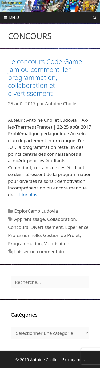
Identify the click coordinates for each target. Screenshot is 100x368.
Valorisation (56, 243)
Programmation (25, 243)
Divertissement (47, 227)
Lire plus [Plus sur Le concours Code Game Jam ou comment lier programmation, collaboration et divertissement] (28, 195)
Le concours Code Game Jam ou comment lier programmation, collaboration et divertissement (45, 77)
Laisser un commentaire (39, 251)
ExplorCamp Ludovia (36, 211)
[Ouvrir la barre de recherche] (94, 17)
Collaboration (61, 219)
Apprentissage (29, 219)
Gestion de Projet (61, 235)
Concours (18, 227)
